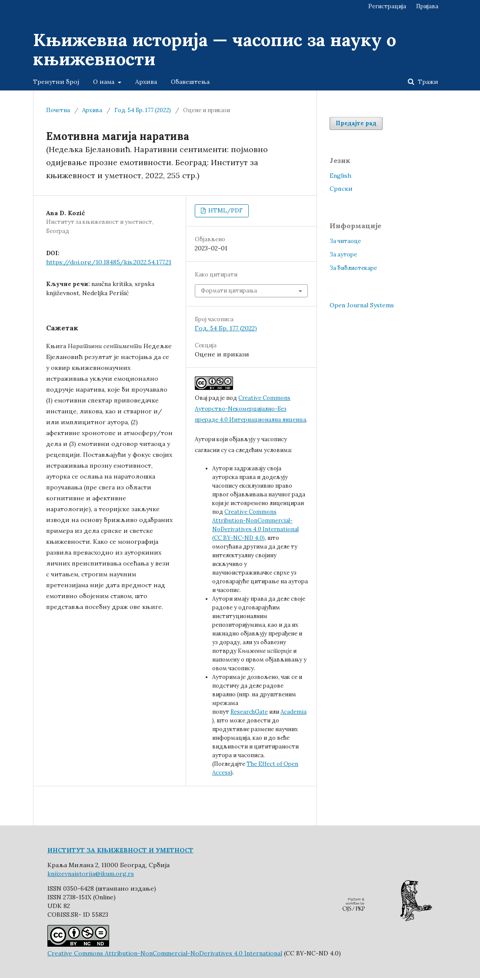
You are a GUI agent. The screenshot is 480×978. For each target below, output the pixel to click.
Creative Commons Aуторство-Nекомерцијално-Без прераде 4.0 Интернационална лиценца (250, 408)
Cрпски (341, 189)
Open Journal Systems (362, 305)
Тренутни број (56, 82)
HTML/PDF (225, 210)
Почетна (58, 110)
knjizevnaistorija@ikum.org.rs (90, 874)
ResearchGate (249, 711)
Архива (146, 82)
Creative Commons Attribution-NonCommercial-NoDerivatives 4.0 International (164, 953)
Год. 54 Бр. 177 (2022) (142, 110)
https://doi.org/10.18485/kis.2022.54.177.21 (108, 262)
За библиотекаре (353, 268)
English (340, 176)
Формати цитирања (229, 290)
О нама (104, 82)
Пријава (427, 6)
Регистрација (387, 6)
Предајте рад (356, 123)
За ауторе (343, 254)
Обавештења (190, 82)
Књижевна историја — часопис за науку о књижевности (214, 49)
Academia (293, 711)
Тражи (427, 82)
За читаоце (345, 241)
